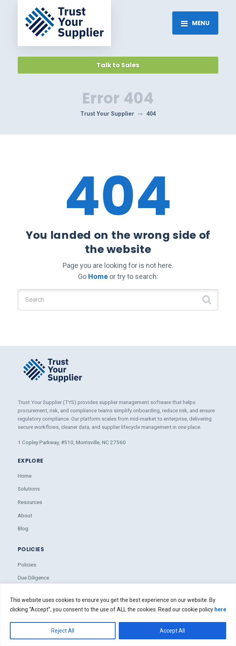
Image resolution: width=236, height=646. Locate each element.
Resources (30, 502)
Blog (23, 528)
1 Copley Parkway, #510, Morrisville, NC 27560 (72, 442)
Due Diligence (33, 577)
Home (98, 276)
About (25, 515)
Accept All (172, 631)
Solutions (29, 488)
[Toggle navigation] (195, 22)
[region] (118, 614)
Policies (27, 564)
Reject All (62, 631)
